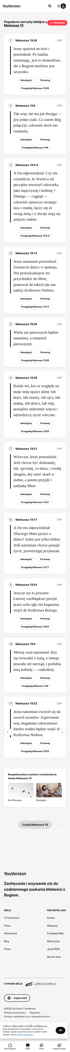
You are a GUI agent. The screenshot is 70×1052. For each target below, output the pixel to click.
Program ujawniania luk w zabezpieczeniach (27, 1016)
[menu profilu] (61, 6)
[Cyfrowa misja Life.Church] (35, 982)
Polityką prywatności (25, 1035)
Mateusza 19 (13, 25)
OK (60, 1030)
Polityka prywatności (15, 1012)
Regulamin (35, 1012)
